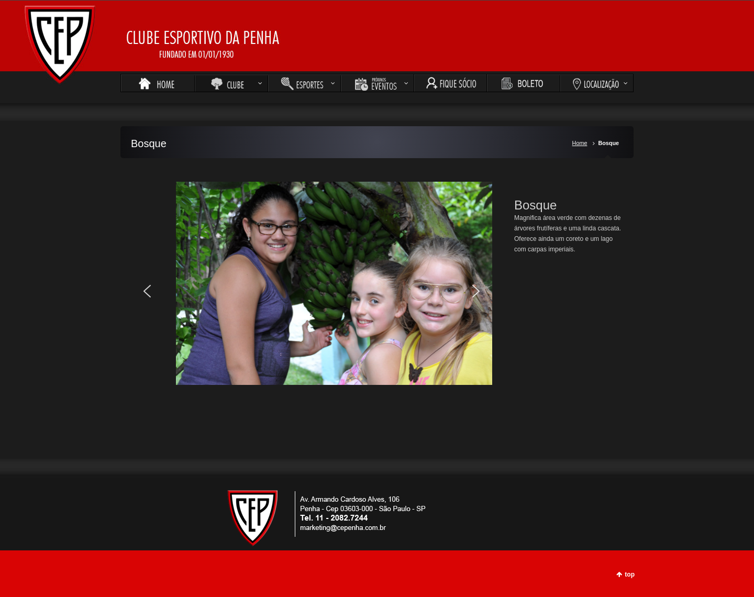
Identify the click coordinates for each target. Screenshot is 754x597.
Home (579, 143)
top (630, 574)
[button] (147, 291)
